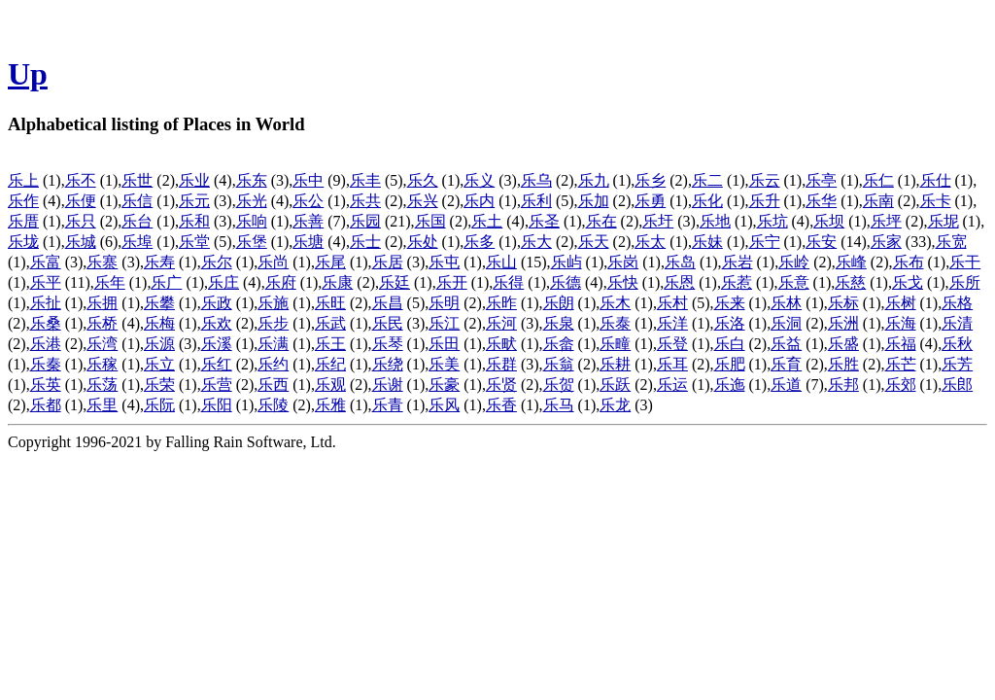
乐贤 (501, 384)
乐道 (786, 384)
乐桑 (45, 323)
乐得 (508, 282)
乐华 (821, 200)
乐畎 (501, 343)
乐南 (878, 200)
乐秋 (957, 343)
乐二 (707, 180)
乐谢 (387, 384)
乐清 (957, 323)
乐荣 (159, 384)
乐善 (308, 221)
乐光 (251, 200)
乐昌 (387, 303)
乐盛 (843, 343)
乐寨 (102, 262)
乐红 (216, 364)
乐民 (387, 323)
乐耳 (672, 364)
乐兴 (422, 200)
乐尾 (330, 262)
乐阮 (159, 405)
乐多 (479, 241)
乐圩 (657, 221)
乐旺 (330, 303)
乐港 (45, 343)
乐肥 (729, 364)
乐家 (886, 241)
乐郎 (957, 384)
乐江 (444, 323)
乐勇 (650, 200)
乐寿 (159, 262)
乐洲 (843, 323)
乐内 (479, 200)
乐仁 (878, 180)
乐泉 (558, 323)
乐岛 (680, 262)
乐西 (273, 384)
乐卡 (935, 200)
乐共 (365, 200)
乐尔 (216, 262)
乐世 (137, 180)
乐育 (786, 364)
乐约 (273, 364)
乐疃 (615, 343)
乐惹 (736, 282)
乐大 (536, 241)
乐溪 (216, 343)
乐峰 (851, 262)
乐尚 (273, 262)
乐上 (23, 180)
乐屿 (566, 262)
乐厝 (23, 221)
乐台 (137, 221)
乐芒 (900, 364)
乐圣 (544, 221)
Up (28, 73)
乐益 (786, 343)
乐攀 (159, 303)
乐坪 (886, 221)
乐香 (501, 405)
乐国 (430, 221)
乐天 (593, 241)
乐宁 (764, 241)
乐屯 (444, 262)
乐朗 (558, 303)
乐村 (672, 303)
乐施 (273, 303)
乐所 (964, 282)
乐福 (900, 343)
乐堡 (251, 241)
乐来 (729, 303)
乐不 (80, 180)
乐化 (707, 200)
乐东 (251, 180)
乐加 (593, 200)
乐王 (330, 343)
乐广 (166, 282)
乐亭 (821, 180)
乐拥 (102, 303)
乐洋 (672, 323)
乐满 (273, 343)
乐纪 (330, 364)
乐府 (280, 282)
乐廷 (394, 282)
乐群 (501, 364)
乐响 (251, 221)
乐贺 (558, 384)
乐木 (615, 303)
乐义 (479, 180)
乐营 (216, 384)
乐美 (444, 364)
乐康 (337, 282)
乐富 (45, 262)
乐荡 (102, 384)
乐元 (194, 200)
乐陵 (273, 405)
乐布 (908, 262)
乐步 (273, 323)
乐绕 (387, 364)
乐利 (536, 200)
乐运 (672, 384)
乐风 (444, 405)
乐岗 (622, 262)
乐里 (102, 405)
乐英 (45, 384)
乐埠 (137, 241)
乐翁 (558, 364)
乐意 (793, 282)
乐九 (593, 180)
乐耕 (615, 364)
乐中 (308, 180)
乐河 (501, 323)
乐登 (672, 343)
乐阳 (216, 405)
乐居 (387, 262)
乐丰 (365, 180)
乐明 (444, 303)
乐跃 (615, 384)
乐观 (330, 384)
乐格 (957, 303)
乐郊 (900, 384)
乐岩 (737, 262)
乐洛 (729, 323)
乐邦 (843, 384)
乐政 (216, 303)
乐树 (900, 303)
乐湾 (102, 343)
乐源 (159, 343)
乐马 (558, 405)
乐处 (422, 241)
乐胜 (843, 364)
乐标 (843, 303)
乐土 (486, 221)
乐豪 (444, 384)
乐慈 (850, 282)
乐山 (501, 262)
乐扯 (45, 303)
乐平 (45, 282)
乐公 (308, 200)
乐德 (565, 282)
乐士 (365, 241)
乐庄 (223, 282)
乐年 (109, 282)
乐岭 (793, 262)
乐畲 (558, 343)
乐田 (444, 343)
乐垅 (23, 241)
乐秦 (45, 364)
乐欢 (216, 323)
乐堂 (194, 241)
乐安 (821, 241)
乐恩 (679, 282)
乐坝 (828, 221)
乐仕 (935, 180)
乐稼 (102, 364)
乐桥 (102, 323)
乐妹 (707, 241)
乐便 (80, 200)
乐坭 (943, 221)
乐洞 (786, 323)
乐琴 (387, 343)
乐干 (964, 262)
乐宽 (951, 241)
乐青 (387, 405)
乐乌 (536, 180)
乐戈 (907, 282)
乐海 (900, 323)
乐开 (451, 282)
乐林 (786, 303)
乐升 (764, 200)
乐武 (330, 323)
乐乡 (650, 180)
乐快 (622, 282)
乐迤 (729, 384)
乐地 (715, 221)
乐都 (45, 405)
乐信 (137, 200)
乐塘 (308, 241)
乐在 (601, 221)
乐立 (159, 364)
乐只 (80, 221)
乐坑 (772, 221)
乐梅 (159, 323)
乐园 (365, 221)
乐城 (80, 241)
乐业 (194, 180)
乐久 (422, 180)
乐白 (729, 343)
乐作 (23, 200)
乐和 (194, 221)
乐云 (764, 180)
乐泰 (615, 323)
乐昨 (501, 303)
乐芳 (957, 364)
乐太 (650, 241)
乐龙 (615, 405)
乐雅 (330, 405)
